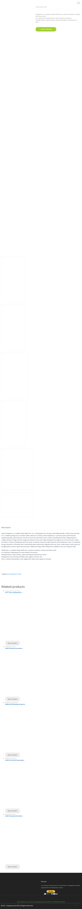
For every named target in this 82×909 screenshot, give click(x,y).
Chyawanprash (39, 7)
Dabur (45, 7)
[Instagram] (77, 905)
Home (18, 902)
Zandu (14, 646)
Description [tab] (5, 528)
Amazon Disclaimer (46, 902)
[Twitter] (75, 905)
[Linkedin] (79, 905)
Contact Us (32, 902)
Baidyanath (7, 702)
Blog (38, 902)
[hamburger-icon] (78, 3)
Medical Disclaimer (59, 902)
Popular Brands (16, 591)
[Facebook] (70, 905)
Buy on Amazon (47, 29)
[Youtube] (68, 905)
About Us (24, 902)
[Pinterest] (72, 905)
